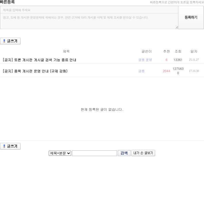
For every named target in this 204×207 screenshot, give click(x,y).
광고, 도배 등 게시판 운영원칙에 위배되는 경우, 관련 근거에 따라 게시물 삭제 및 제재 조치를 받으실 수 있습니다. (89, 21)
